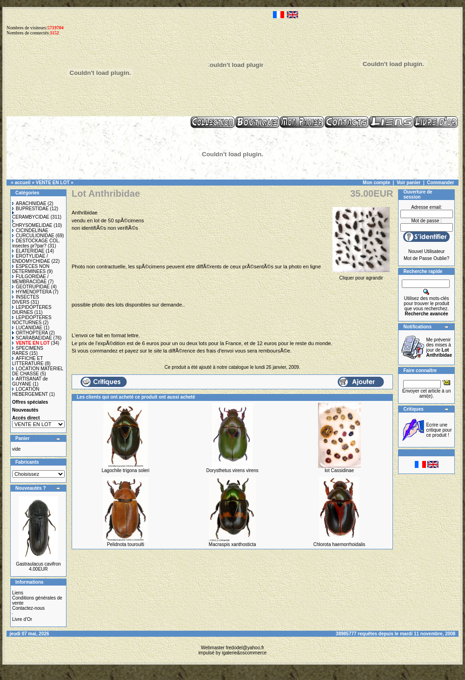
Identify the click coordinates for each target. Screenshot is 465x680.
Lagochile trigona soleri (125, 470)
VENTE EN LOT (53, 182)
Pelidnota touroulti (125, 544)
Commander (440, 182)
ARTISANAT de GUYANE (30, 381)
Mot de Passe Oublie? (426, 258)
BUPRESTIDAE (30, 208)
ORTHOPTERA (30, 332)
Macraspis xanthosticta (232, 544)
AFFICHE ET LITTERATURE (28, 361)
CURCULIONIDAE (33, 235)
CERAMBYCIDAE (30, 215)
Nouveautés (25, 410)
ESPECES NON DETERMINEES (30, 269)
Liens (17, 592)
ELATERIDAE (28, 250)
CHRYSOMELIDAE (32, 224)
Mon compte (376, 182)
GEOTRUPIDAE (31, 286)
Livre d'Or (22, 619)
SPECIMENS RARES (27, 351)
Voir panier (409, 182)
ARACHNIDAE (29, 203)
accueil (23, 182)
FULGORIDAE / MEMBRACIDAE (30, 279)
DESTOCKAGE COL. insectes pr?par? (36, 243)
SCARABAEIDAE (32, 337)
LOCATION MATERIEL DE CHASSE (37, 371)
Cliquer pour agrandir (361, 275)
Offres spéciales (30, 402)
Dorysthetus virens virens (232, 470)
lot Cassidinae (339, 470)
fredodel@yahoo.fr (245, 647)
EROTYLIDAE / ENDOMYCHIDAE (31, 258)
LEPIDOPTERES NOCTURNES (32, 320)
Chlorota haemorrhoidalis (339, 544)
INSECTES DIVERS (25, 299)
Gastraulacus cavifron (38, 564)
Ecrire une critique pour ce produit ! (439, 430)
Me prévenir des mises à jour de (439, 347)
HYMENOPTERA (32, 291)
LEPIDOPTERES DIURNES (32, 310)
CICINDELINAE (30, 230)
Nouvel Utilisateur (426, 251)
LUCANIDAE (27, 327)
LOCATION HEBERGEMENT (30, 392)
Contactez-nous (28, 608)
